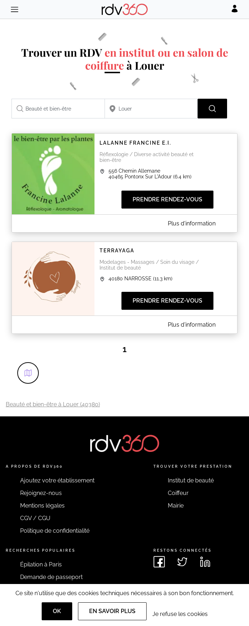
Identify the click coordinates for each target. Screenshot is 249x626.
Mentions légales (42, 505)
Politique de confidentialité (54, 530)
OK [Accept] (57, 611)
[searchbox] (58, 108)
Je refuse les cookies (180, 614)
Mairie (176, 505)
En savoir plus (112, 611)
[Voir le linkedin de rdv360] (205, 561)
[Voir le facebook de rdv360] (159, 561)
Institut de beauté (191, 480)
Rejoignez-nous (41, 493)
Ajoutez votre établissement (57, 480)
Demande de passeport (51, 577)
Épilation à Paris (41, 564)
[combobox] (58, 108)
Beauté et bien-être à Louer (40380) (53, 404)
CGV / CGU (35, 518)
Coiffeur (178, 493)
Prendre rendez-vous (167, 199)
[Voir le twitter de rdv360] (182, 561)
